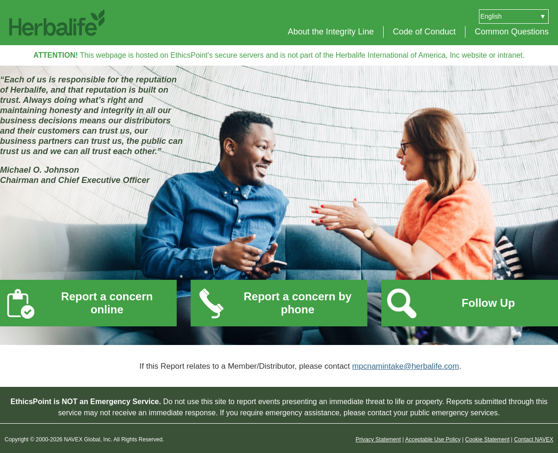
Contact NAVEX (533, 439)
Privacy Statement (378, 439)
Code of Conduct (424, 31)
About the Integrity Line (331, 31)
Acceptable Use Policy (432, 439)
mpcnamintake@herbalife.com (405, 366)
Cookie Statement (487, 439)
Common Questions (512, 31)
